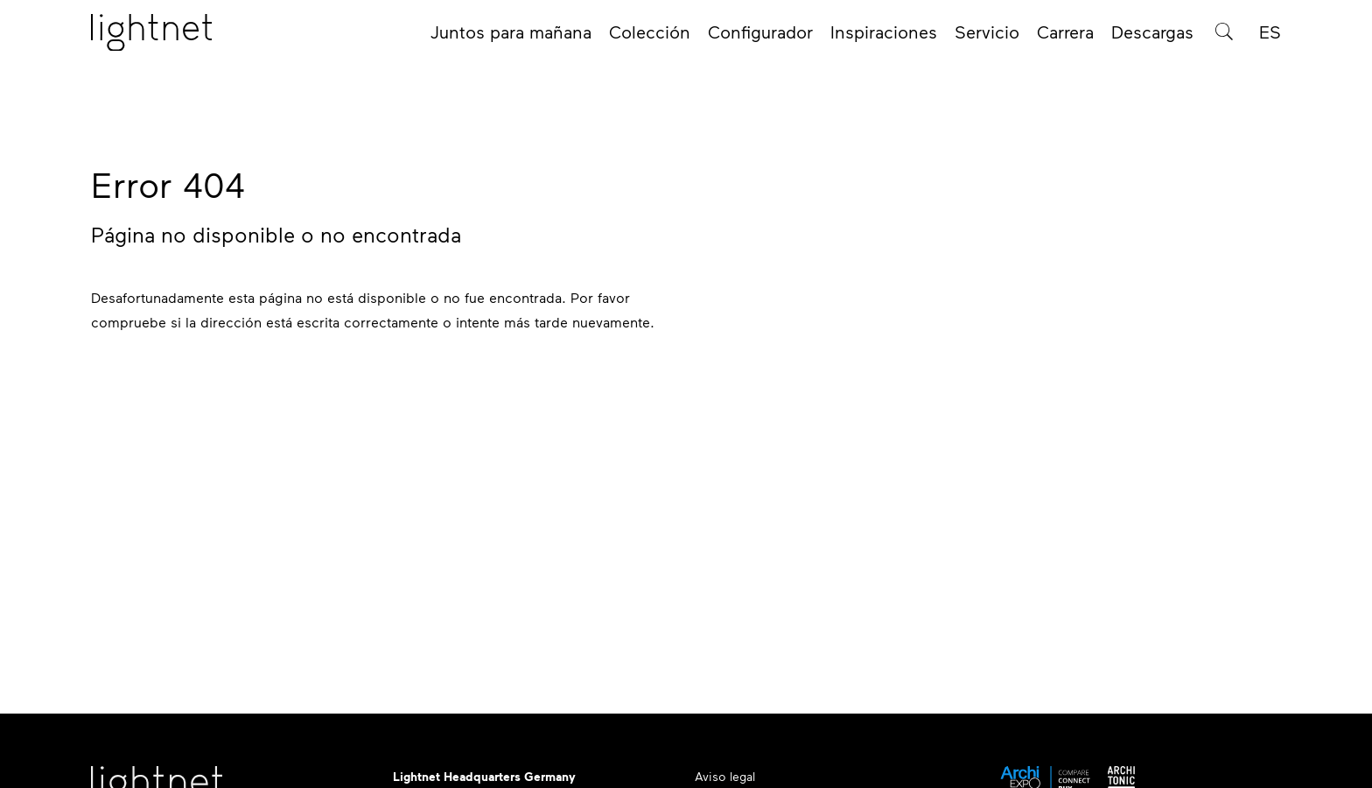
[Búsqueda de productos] (1224, 37)
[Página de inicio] (151, 37)
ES (1270, 37)
